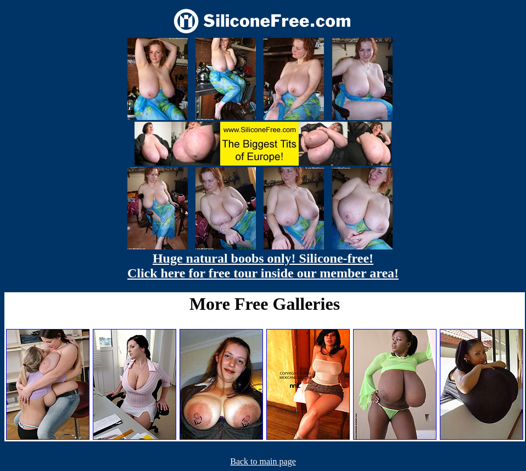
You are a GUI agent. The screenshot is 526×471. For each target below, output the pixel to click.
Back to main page (263, 461)
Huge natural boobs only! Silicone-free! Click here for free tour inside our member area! (263, 265)
